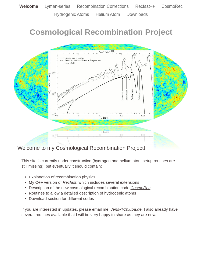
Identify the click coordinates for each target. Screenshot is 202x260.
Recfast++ (145, 6)
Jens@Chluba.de (126, 209)
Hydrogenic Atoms (72, 14)
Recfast (69, 182)
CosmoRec (172, 6)
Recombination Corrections (103, 6)
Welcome (29, 6)
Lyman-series (58, 6)
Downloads (137, 14)
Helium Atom (108, 14)
